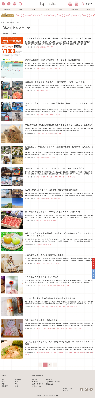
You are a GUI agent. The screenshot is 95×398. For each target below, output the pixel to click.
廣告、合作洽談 (37, 384)
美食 (47, 9)
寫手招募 (35, 381)
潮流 (20, 9)
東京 (18, 15)
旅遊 (33, 9)
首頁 (2, 22)
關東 (36, 15)
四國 (67, 15)
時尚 (61, 9)
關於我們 (35, 379)
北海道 (44, 15)
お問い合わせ (37, 386)
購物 (88, 9)
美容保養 (7, 9)
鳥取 (18, 22)
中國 (84, 15)
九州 (59, 15)
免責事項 (49, 379)
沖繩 (52, 15)
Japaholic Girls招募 (53, 381)
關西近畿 (27, 15)
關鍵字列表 (10, 22)
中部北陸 (76, 15)
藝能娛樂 (74, 9)
